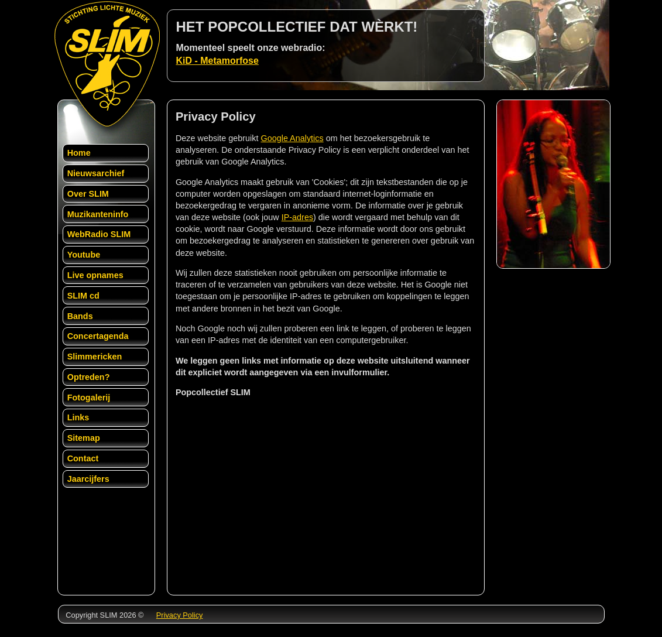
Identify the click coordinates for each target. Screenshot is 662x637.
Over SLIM (88, 193)
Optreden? (88, 377)
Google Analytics (291, 138)
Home (79, 152)
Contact (83, 458)
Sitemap (83, 438)
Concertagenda (98, 336)
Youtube (84, 254)
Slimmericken (94, 356)
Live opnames (95, 275)
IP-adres (297, 217)
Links (78, 417)
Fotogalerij (89, 397)
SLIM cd (83, 295)
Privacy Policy (179, 615)
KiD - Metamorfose (217, 61)
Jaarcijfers (88, 479)
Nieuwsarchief (96, 173)
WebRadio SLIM (99, 234)
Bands (80, 316)
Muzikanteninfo (98, 214)
